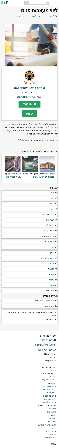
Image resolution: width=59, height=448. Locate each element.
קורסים (53, 357)
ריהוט (53, 198)
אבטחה (52, 263)
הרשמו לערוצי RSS (46, 349)
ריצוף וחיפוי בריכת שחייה (30, 175)
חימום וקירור (50, 230)
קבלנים (53, 418)
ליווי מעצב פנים (48, 16)
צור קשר (29, 104)
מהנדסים (52, 415)
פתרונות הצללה (49, 258)
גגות (54, 247)
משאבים (53, 376)
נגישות (53, 279)
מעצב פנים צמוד (18, 16)
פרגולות (52, 209)
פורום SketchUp (49, 402)
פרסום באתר (51, 431)
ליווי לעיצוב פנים (33, 16)
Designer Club (50, 360)
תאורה (53, 192)
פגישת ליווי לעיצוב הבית (46, 300)
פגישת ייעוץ (51, 306)
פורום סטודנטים (49, 396)
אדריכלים (52, 409)
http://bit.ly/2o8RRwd (26, 97)
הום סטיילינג (51, 393)
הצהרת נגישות (50, 438)
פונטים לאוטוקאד (49, 380)
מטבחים (52, 203)
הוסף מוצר (50, 319)
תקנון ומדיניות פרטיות (47, 425)
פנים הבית (51, 290)
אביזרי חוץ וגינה (49, 236)
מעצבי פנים (51, 412)
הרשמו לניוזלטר (48, 339)
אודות (54, 428)
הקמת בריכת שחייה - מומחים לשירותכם (47, 175)
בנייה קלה (51, 225)
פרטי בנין (52, 370)
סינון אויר (52, 274)
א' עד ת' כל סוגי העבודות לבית (29, 87)
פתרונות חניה (50, 241)
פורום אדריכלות (49, 386)
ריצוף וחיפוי (51, 220)
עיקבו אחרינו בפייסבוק (45, 344)
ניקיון (53, 252)
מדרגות (52, 269)
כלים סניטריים (50, 214)
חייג (29, 113)
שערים (53, 285)
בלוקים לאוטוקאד (49, 373)
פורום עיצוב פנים (49, 389)
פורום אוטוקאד (50, 399)
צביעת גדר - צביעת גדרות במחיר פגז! (13, 175)
